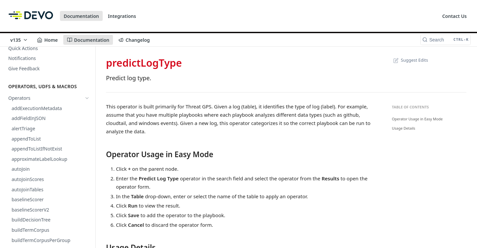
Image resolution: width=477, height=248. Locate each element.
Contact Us (454, 16)
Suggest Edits (410, 60)
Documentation (81, 16)
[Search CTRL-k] (445, 40)
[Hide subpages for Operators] (87, 98)
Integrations (122, 16)
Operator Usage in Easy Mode (417, 118)
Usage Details (403, 128)
